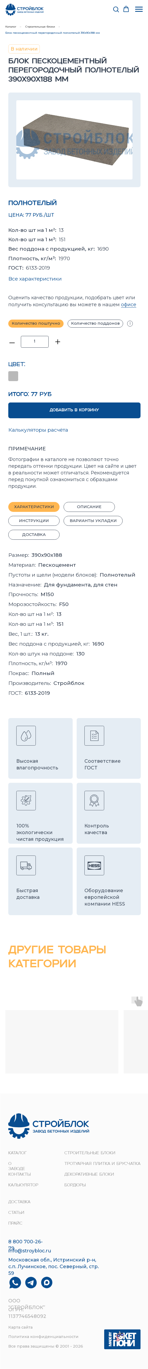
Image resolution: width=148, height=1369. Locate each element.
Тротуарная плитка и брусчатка (102, 1164)
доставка (19, 1202)
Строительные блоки (40, 26)
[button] (116, 9)
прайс (15, 1224)
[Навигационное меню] (139, 9)
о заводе (16, 1166)
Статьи (16, 1213)
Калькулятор (23, 1185)
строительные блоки (89, 1153)
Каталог (10, 26)
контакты (19, 1175)
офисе (128, 304)
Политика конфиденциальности (43, 1336)
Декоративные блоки (89, 1175)
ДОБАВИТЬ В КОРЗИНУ (74, 410)
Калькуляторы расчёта (38, 430)
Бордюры (75, 1185)
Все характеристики (35, 278)
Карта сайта (20, 1327)
